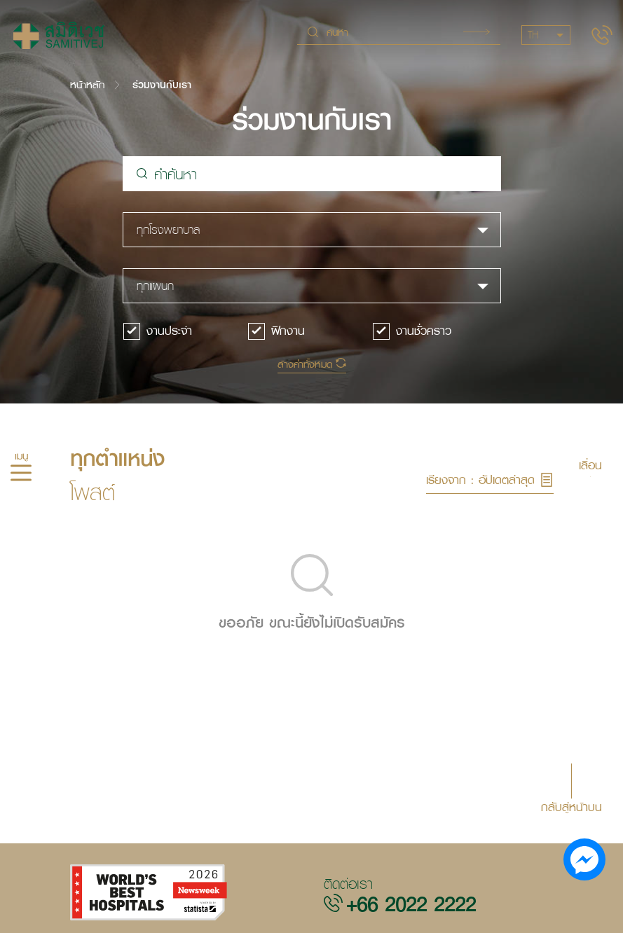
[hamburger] (21, 474)
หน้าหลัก (87, 84)
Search (476, 32)
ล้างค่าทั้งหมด (305, 364)
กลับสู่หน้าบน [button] (571, 805)
